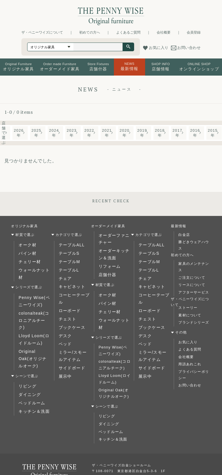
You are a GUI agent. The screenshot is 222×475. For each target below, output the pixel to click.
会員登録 (194, 32)
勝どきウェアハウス (193, 245)
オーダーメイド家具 (108, 226)
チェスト (66, 304)
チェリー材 (28, 259)
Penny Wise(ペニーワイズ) (34, 289)
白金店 (184, 235)
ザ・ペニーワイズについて (42, 32)
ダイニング (28, 360)
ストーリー (187, 308)
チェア (64, 274)
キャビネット (70, 281)
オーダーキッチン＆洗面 (114, 251)
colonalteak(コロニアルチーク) (33, 303)
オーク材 (26, 244)
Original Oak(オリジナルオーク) (32, 330)
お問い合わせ (189, 385)
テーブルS (68, 252)
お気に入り (187, 342)
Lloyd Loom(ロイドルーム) (33, 316)
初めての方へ (89, 32)
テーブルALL (70, 244)
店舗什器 (106, 269)
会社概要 (164, 32)
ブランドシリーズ (193, 322)
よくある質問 (189, 349)
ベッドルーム (29, 368)
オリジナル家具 (24, 226)
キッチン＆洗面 (31, 375)
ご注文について (191, 278)
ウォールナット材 (33, 267)
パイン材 (26, 252)
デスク (64, 318)
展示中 (64, 354)
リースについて (191, 285)
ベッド (64, 326)
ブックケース (70, 311)
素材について (189, 315)
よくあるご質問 (128, 32)
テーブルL (67, 267)
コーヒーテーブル (74, 289)
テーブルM (68, 259)
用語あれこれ (189, 364)
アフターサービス (193, 292)
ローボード (68, 296)
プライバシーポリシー (193, 375)
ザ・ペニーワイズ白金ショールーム (121, 445)
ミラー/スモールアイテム (74, 336)
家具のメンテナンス (193, 267)
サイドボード (70, 347)
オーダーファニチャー (114, 238)
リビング (26, 353)
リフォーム (108, 262)
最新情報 (178, 226)
